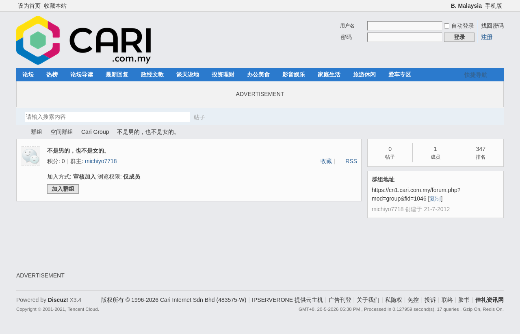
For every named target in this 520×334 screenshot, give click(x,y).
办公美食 (258, 74)
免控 (413, 300)
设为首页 (29, 5)
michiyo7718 (101, 161)
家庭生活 (329, 74)
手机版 (493, 5)
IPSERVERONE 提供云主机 (287, 300)
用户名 (347, 25)
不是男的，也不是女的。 (148, 132)
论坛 (28, 74)
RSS (351, 161)
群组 (36, 132)
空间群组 (61, 132)
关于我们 (368, 300)
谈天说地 (187, 74)
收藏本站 (55, 5)
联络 (447, 300)
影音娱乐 (293, 74)
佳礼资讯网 (19, 132)
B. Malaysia (466, 5)
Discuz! (58, 300)
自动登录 (459, 25)
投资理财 (223, 74)
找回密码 (492, 25)
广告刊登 (340, 300)
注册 (486, 37)
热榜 (52, 74)
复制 (435, 198)
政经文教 (152, 74)
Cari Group (95, 132)
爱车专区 (399, 74)
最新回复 (117, 74)
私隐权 (393, 300)
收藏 (326, 161)
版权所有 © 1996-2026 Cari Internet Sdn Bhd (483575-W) (173, 300)
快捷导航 (475, 75)
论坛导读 (81, 74)
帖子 (199, 117)
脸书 (464, 300)
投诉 (430, 300)
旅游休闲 (364, 74)
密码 (346, 37)
